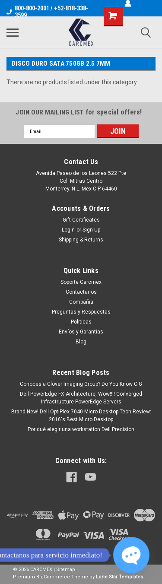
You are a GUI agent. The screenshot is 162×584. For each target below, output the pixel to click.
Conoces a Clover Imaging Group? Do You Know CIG (81, 384)
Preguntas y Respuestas (81, 312)
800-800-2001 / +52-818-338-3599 (47, 12)
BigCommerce (53, 577)
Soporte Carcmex (81, 282)
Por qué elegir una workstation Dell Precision (81, 429)
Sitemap (65, 569)
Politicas (81, 322)
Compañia (81, 302)
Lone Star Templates (119, 577)
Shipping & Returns (81, 240)
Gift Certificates (81, 220)
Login (68, 230)
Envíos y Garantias (81, 332)
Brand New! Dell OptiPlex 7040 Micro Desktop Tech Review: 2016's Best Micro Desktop (81, 415)
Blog (81, 342)
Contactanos (81, 292)
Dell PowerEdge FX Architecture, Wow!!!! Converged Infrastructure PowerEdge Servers (81, 398)
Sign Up (91, 230)
